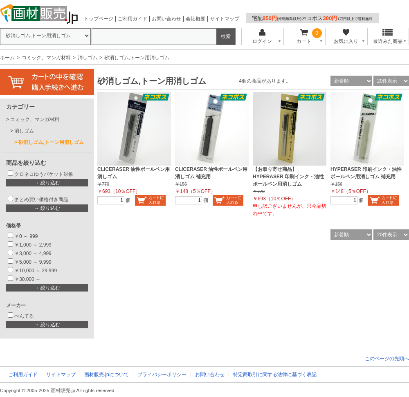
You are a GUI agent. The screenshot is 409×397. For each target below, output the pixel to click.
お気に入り (346, 36)
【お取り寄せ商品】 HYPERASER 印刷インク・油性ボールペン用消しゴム (288, 176)
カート (304, 36)
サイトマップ (224, 19)
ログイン (262, 36)
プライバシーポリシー (162, 374)
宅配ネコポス (312, 18)
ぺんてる (24, 316)
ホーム (7, 58)
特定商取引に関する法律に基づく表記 (275, 374)
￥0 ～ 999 (26, 236)
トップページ (98, 19)
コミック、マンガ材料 (46, 58)
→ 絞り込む (47, 183)
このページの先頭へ (387, 358)
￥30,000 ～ (28, 279)
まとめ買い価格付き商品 (41, 199)
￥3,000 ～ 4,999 (33, 253)
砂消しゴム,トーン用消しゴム (50, 142)
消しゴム (87, 58)
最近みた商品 (388, 36)
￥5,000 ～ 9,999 (33, 262)
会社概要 (195, 19)
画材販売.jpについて (106, 374)
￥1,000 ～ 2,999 (33, 245)
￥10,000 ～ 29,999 (35, 271)
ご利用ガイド (132, 19)
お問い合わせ (166, 19)
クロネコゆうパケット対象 (43, 174)
